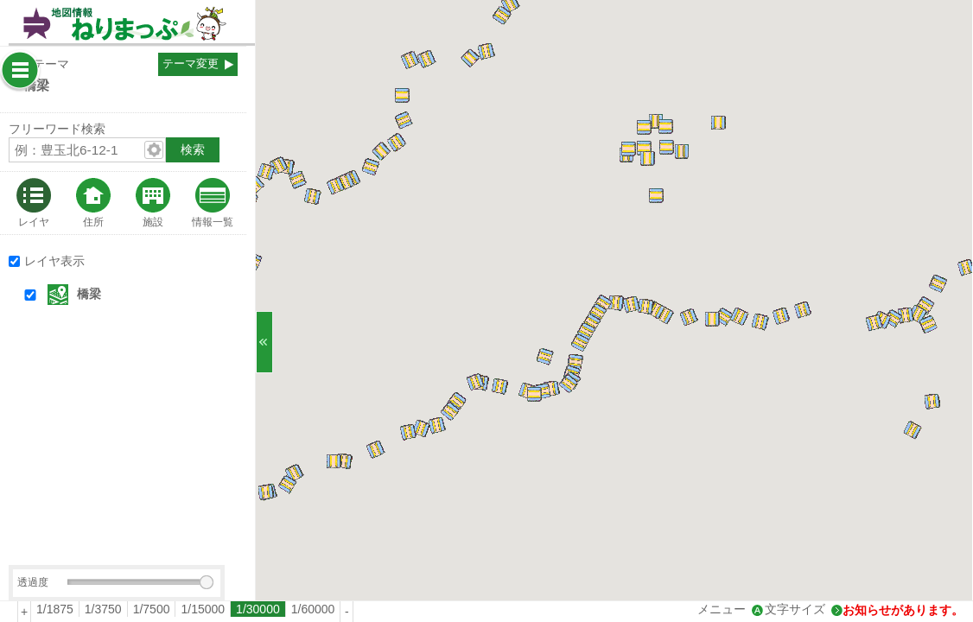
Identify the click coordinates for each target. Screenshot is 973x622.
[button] (139, 294)
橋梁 (89, 294)
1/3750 (103, 609)
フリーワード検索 (57, 129)
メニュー (721, 609)
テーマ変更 (190, 64)
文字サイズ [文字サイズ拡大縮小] (795, 609)
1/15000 (203, 609)
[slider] (206, 582)
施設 (153, 221)
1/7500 (151, 609)
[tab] (34, 203)
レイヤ (33, 221)
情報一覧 (212, 221)
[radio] (55, 609)
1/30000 (258, 609)
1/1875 (54, 609)
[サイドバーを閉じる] (264, 342)
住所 (93, 221)
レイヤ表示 (54, 261)
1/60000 (313, 609)
